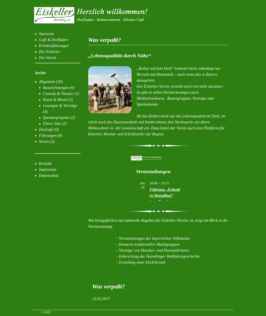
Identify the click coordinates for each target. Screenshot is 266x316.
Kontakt (45, 163)
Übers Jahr (52, 123)
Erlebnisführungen (54, 45)
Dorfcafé (46, 129)
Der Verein (47, 57)
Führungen (48, 135)
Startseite (46, 33)
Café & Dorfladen (53, 39)
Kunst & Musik (55, 99)
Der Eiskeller (49, 51)
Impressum (47, 169)
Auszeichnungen (56, 87)
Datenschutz (49, 175)
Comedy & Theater (58, 93)
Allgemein (47, 81)
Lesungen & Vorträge (60, 105)
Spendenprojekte (56, 117)
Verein (44, 141)
